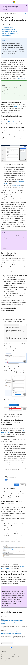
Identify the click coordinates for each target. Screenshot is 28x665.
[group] (15, 334)
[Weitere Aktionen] (25, 13)
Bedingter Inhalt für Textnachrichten (10, 33)
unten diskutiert (18, 106)
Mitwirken (8, 656)
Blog (2, 656)
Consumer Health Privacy (6, 659)
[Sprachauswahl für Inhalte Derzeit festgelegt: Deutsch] (4, 648)
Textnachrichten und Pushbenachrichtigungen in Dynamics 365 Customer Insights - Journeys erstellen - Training (13, 622)
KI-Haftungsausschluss (6, 654)
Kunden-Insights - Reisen (10, 13)
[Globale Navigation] (1, 2)
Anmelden (24, 2)
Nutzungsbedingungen (6, 661)
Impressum (15, 661)
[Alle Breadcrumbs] (2, 13)
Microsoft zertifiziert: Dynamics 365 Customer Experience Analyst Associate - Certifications (11, 632)
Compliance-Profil (16, 185)
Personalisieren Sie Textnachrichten (10, 31)
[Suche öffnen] (20, 2)
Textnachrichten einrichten (8, 27)
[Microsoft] (14, 2)
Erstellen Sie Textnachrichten (8, 29)
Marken (3, 663)
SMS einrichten (21, 78)
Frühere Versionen (17, 654)
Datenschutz (15, 656)
